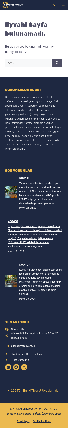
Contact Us (17, 329)
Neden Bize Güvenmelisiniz (28, 354)
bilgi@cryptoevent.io (23, 345)
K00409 (24, 264)
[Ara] (57, 63)
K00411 (24, 178)
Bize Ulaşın (23, 421)
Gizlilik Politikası (42, 421)
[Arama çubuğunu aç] (54, 5)
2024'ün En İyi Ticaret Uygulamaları (35, 390)
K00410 (13, 221)
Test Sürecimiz (20, 359)
